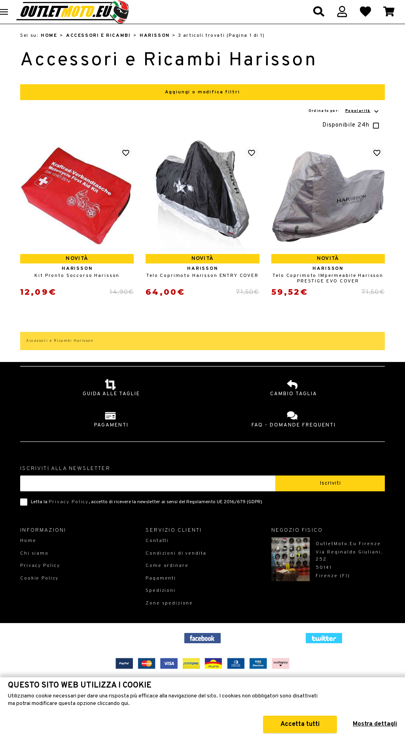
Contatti (157, 554)
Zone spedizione (169, 617)
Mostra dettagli (375, 724)
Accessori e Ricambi (98, 49)
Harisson (155, 49)
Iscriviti (330, 497)
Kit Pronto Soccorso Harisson (76, 290)
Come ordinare (167, 579)
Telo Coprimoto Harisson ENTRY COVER (202, 290)
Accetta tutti (304, 724)
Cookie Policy (39, 592)
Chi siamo (34, 567)
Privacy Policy (69, 516)
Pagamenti (161, 592)
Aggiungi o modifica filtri (202, 106)
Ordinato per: (344, 125)
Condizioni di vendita (176, 567)
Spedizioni (161, 604)
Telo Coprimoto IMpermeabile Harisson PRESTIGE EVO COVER (328, 292)
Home (49, 49)
